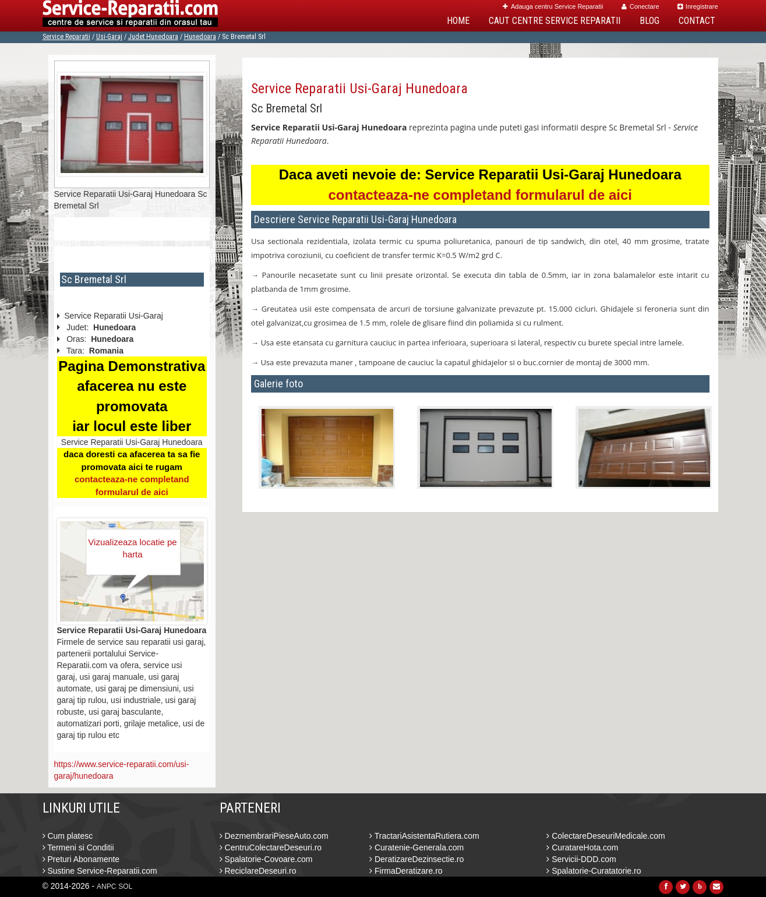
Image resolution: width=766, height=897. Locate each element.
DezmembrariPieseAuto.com (274, 836)
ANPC (106, 886)
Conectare (640, 6)
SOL (125, 886)
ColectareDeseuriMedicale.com (605, 836)
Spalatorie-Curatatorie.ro (593, 870)
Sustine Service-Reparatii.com (100, 870)
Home (458, 20)
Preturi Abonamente (81, 859)
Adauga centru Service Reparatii (553, 6)
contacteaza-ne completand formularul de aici (480, 195)
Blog (649, 20)
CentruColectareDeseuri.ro (271, 847)
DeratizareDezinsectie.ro (416, 859)
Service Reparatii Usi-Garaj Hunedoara (359, 88)
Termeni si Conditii (78, 847)
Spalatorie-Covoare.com (266, 859)
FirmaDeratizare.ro (406, 870)
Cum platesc (68, 836)
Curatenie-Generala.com (416, 847)
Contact (697, 20)
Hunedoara (200, 37)
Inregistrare (697, 6)
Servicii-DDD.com (581, 859)
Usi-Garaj (109, 37)
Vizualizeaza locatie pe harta (132, 548)
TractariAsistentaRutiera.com (424, 836)
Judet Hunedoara (153, 37)
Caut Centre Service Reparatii (554, 20)
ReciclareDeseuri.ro (258, 870)
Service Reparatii (66, 37)
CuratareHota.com (582, 847)
